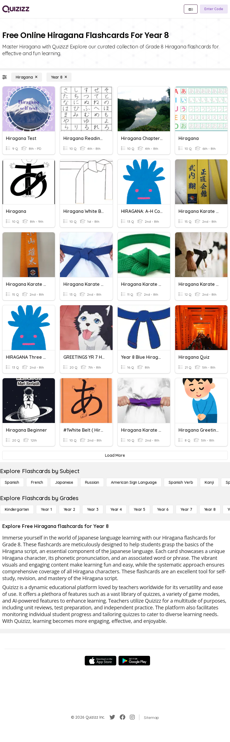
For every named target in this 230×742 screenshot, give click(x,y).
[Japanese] (64, 482)
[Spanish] (12, 482)
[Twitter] (112, 717)
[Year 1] (46, 509)
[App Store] (100, 660)
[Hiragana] (26, 77)
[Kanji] (209, 482)
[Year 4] (116, 509)
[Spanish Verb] (181, 482)
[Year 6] (162, 509)
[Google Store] (134, 660)
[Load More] (115, 455)
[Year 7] (186, 509)
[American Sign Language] (134, 482)
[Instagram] (132, 717)
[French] (37, 482)
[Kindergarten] (17, 509)
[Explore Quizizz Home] (15, 9)
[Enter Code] (214, 9)
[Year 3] (92, 509)
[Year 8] (59, 77)
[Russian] (92, 482)
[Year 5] (139, 509)
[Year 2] (69, 509)
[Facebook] (122, 717)
